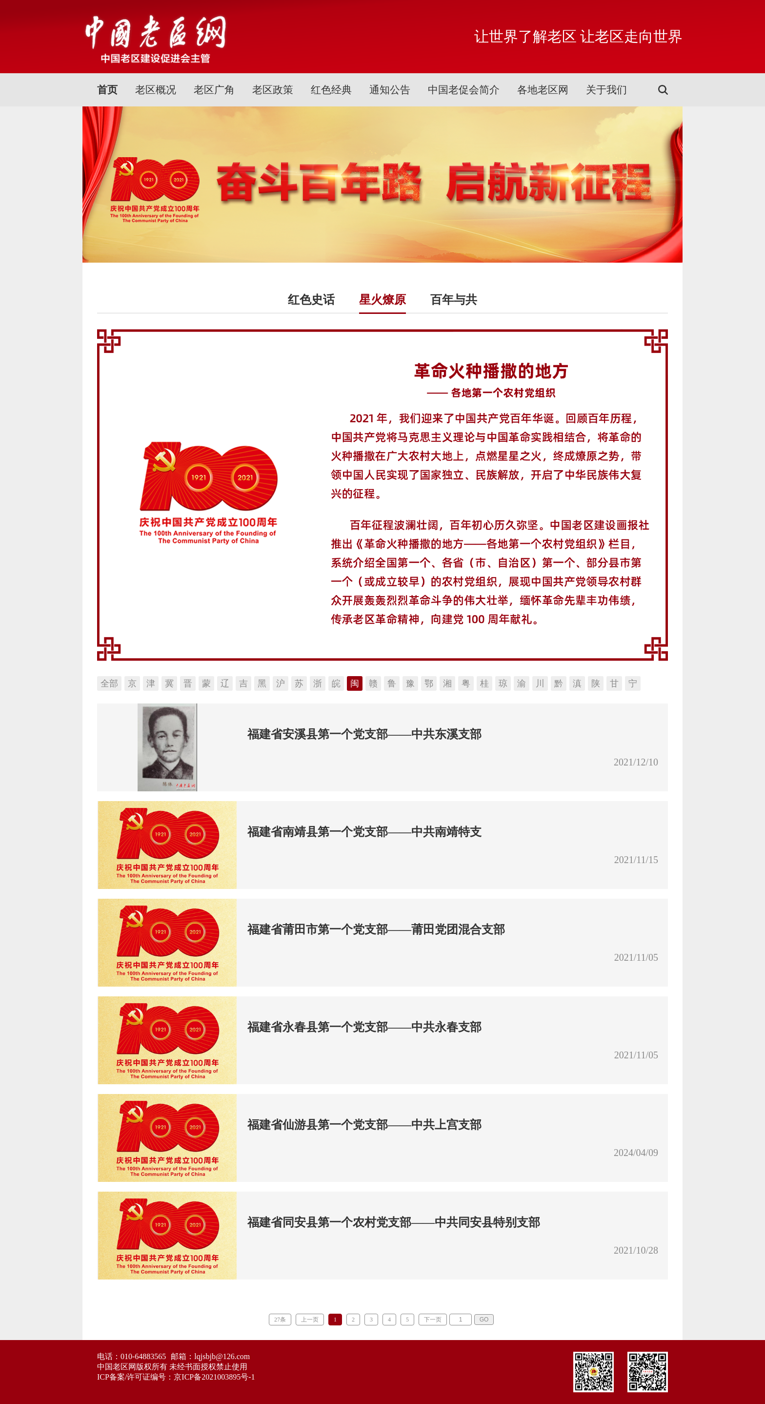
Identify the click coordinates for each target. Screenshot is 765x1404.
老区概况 (155, 90)
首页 (107, 90)
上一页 (310, 1319)
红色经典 (331, 90)
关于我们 (606, 90)
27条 (280, 1319)
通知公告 (389, 90)
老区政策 (272, 90)
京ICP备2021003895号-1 (214, 1377)
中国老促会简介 (464, 90)
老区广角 (214, 90)
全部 (109, 683)
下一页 (433, 1319)
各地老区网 (542, 90)
